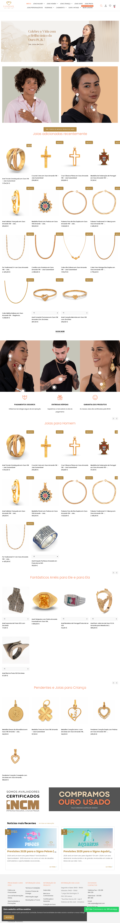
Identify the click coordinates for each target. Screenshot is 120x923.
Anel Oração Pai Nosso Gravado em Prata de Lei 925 (44, 563)
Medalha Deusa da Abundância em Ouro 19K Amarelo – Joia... (14, 732)
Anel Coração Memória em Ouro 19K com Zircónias (74, 319)
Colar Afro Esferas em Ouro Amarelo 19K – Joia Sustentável (74, 270)
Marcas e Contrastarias (48, 896)
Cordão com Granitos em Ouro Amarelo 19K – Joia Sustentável (43, 270)
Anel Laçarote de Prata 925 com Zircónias (13, 626)
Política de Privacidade (12, 892)
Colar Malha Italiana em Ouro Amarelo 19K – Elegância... (12, 315)
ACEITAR (9, 917)
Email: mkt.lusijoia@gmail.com (96, 903)
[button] (3, 44)
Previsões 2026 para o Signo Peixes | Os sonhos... (38, 852)
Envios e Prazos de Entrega (32, 893)
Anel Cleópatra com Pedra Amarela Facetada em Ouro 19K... (44, 622)
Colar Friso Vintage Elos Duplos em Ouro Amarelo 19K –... (103, 270)
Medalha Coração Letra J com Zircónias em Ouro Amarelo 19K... (72, 732)
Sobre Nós (46, 891)
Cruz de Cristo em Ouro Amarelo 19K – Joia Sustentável (45, 178)
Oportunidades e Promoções (14, 903)
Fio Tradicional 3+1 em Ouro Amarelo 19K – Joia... (15, 270)
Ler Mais (53, 868)
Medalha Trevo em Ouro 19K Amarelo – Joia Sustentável (45, 732)
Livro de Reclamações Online (15, 898)
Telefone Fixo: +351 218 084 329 (95, 892)
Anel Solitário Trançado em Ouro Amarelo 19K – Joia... (13, 224)
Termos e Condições (33, 889)
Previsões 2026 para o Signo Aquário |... (88, 852)
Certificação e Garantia (48, 901)
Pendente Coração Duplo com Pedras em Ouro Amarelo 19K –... (104, 732)
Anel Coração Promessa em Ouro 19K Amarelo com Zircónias (45, 319)
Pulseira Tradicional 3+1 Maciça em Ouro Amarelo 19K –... (103, 224)
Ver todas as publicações (46, 824)
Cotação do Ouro (49, 905)
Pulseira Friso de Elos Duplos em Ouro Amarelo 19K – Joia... (74, 224)
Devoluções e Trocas (33, 901)
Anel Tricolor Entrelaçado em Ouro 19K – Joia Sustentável (15, 178)
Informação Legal (32, 898)
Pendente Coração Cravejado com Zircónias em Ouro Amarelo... (14, 778)
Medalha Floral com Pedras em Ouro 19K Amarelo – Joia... (45, 224)
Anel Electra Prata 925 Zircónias (13, 674)
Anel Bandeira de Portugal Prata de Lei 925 (74, 626)
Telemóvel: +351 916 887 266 (94, 898)
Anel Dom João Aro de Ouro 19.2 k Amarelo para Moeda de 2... (102, 626)
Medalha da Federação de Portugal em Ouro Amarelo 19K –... (103, 178)
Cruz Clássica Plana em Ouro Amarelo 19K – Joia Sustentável (74, 178)
